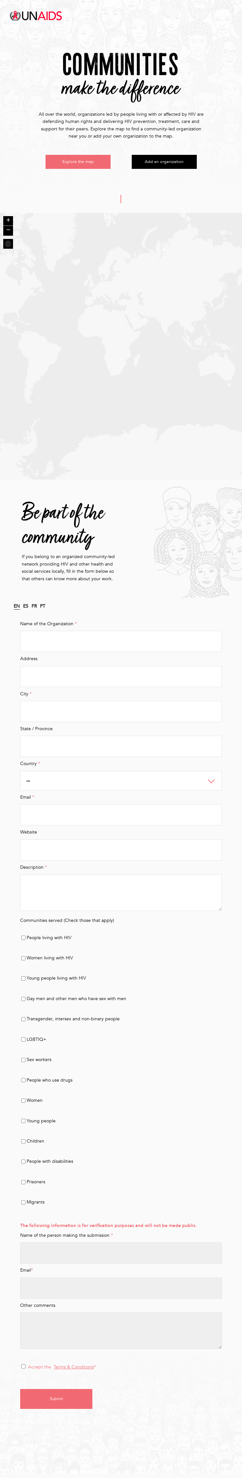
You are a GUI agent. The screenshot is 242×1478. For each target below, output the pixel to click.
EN (17, 609)
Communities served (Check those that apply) (67, 924)
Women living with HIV (50, 961)
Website (28, 835)
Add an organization (164, 163)
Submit (57, 1402)
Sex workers (39, 1063)
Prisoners (36, 1185)
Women (35, 1104)
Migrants (36, 1205)
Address (28, 662)
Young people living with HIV (56, 981)
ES (25, 609)
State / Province (36, 732)
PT (42, 609)
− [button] (8, 234)
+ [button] (8, 224)
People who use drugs (50, 1083)
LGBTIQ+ (36, 1043)
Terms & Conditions (74, 1370)
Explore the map (78, 163)
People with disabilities (50, 1164)
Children (35, 1144)
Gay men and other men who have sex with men (76, 1002)
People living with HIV (49, 941)
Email (26, 1273)
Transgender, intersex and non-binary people (73, 1022)
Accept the (39, 1370)
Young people (41, 1124)
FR (34, 609)
